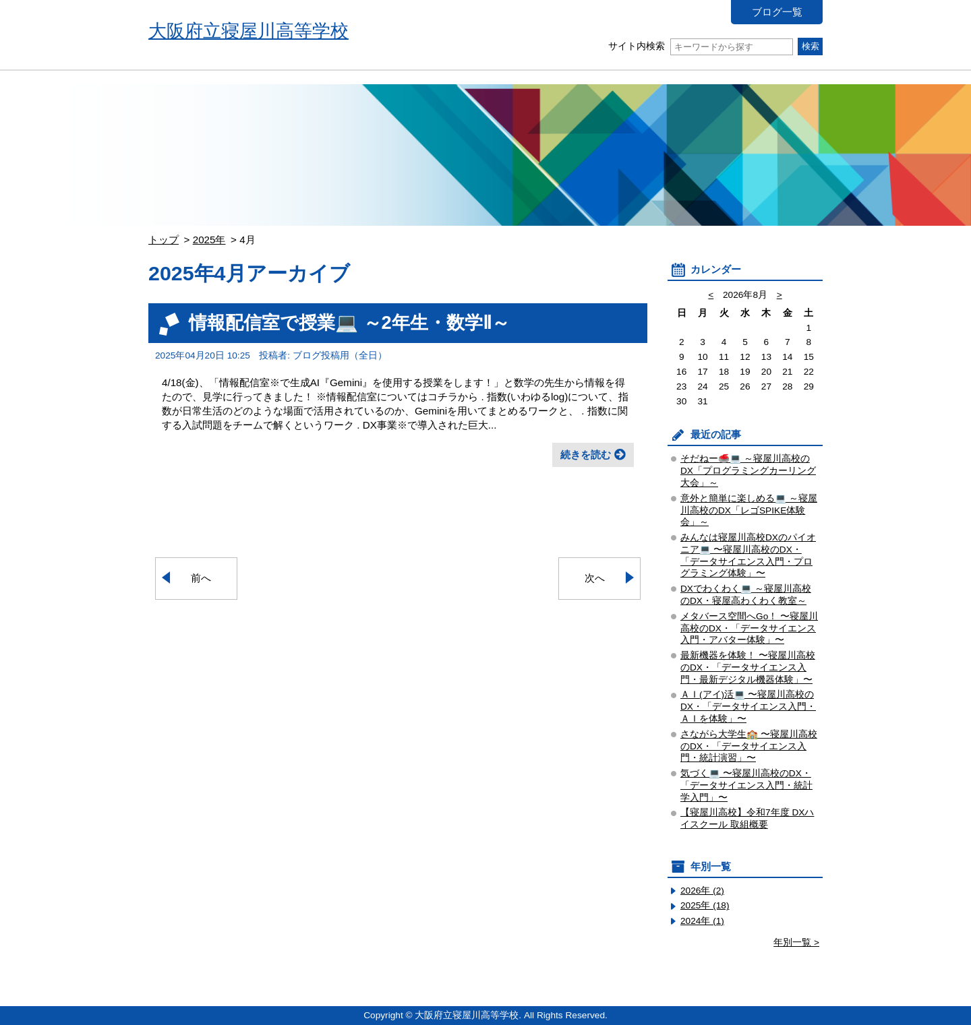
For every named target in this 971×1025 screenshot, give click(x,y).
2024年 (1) (702, 921)
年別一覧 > (796, 942)
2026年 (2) (702, 891)
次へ (595, 578)
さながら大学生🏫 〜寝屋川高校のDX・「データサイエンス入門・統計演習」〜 (748, 746)
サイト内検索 (700, 46)
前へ (201, 578)
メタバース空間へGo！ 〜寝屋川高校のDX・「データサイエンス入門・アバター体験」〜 (749, 628)
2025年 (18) (705, 905)
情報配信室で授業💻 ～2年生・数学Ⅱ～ (349, 322)
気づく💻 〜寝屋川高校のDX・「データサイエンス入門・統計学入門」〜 (746, 785)
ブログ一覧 (777, 12)
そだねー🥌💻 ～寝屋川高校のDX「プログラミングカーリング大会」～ (748, 471)
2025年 (209, 239)
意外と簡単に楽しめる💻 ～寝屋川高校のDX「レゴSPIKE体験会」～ (748, 510)
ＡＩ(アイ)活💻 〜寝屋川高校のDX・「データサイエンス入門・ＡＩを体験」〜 (748, 706)
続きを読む (585, 454)
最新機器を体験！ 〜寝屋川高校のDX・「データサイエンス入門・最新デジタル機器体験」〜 (747, 667)
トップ (163, 239)
